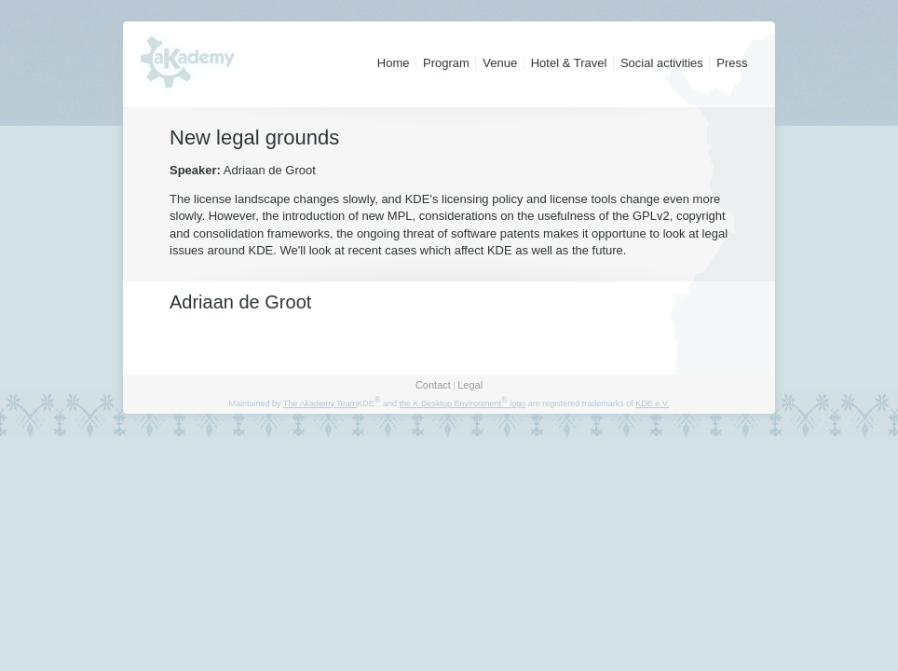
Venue (500, 63)
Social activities (661, 63)
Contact (433, 384)
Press (731, 63)
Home (393, 63)
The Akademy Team (320, 403)
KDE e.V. (652, 403)
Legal (470, 384)
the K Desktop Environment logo (462, 403)
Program (446, 63)
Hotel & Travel (569, 63)
